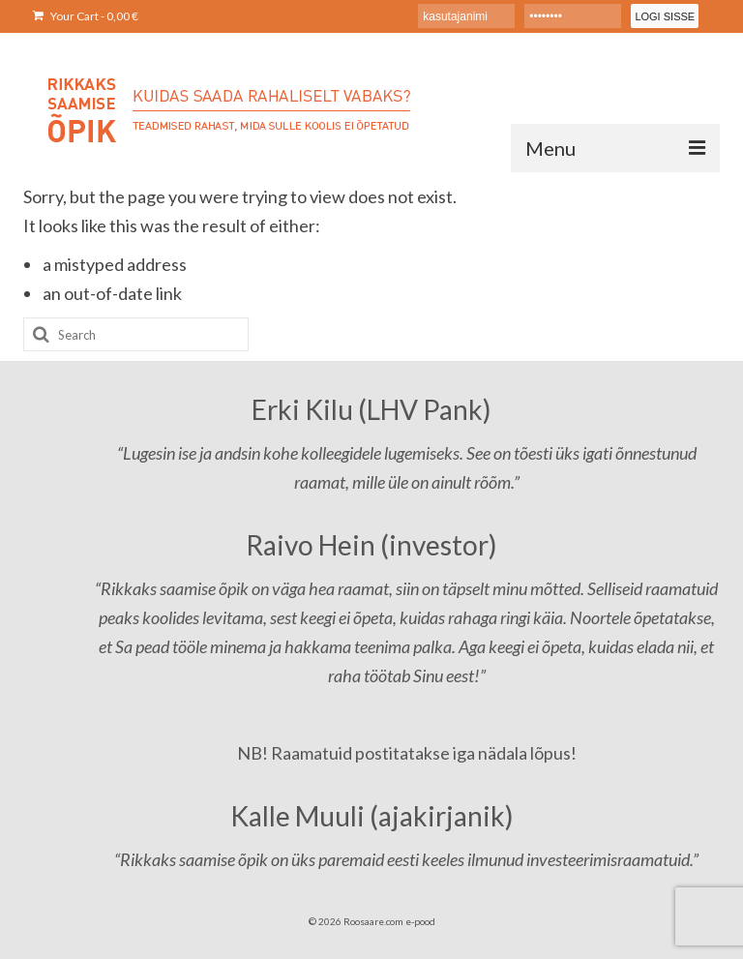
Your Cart (85, 16)
